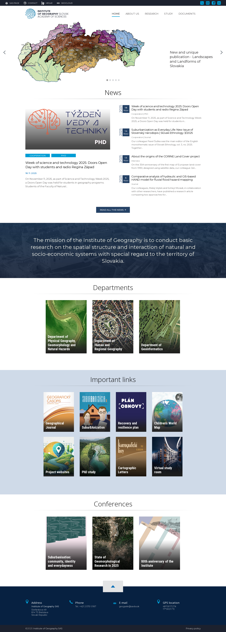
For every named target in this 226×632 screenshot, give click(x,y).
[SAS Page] (12, 3)
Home (116, 13)
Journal (147, 137)
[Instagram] (208, 3)
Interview (135, 161)
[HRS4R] (45, 3)
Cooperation (38, 155)
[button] (4, 52)
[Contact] (28, 3)
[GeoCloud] (62, 3)
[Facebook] (213, 3)
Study (168, 13)
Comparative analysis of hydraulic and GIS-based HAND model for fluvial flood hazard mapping (163, 178)
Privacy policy (193, 628)
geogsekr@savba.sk (129, 606)
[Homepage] (30, 14)
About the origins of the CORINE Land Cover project (165, 156)
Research (151, 13)
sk (219, 3)
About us (132, 13)
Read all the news (113, 209)
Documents (187, 13)
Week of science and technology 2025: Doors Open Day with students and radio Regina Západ (165, 108)
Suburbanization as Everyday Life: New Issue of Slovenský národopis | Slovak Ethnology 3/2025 (162, 131)
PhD (63, 155)
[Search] (202, 3)
